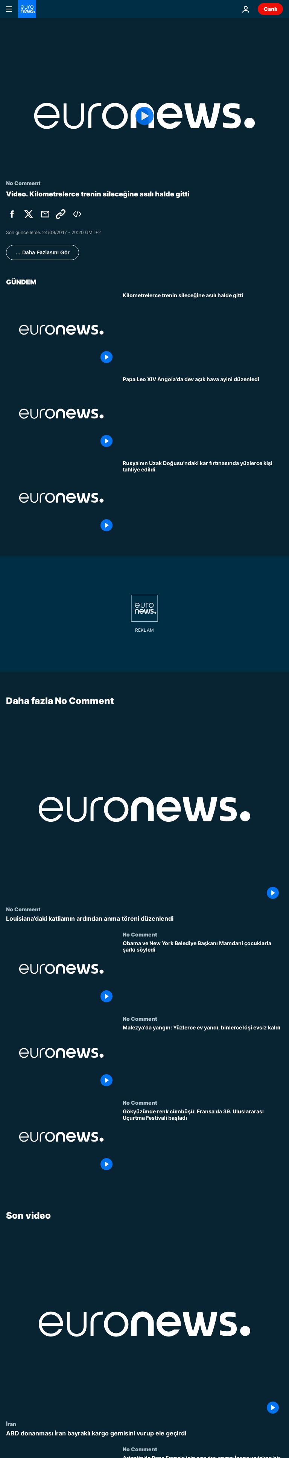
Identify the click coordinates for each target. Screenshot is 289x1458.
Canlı (270, 9)
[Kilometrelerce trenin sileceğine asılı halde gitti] (203, 329)
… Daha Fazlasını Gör (42, 252)
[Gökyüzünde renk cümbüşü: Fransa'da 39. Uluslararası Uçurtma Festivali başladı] (203, 1141)
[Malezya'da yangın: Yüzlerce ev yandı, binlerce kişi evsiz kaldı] (203, 1057)
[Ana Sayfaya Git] (27, 9)
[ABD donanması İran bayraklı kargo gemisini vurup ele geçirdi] (144, 1433)
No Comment (23, 909)
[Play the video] (144, 116)
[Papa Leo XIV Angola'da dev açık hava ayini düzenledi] (203, 413)
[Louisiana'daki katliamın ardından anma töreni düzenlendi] (144, 918)
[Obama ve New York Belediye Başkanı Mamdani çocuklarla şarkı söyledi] (203, 973)
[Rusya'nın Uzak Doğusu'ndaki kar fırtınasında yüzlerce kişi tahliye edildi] (203, 497)
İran (11, 1424)
